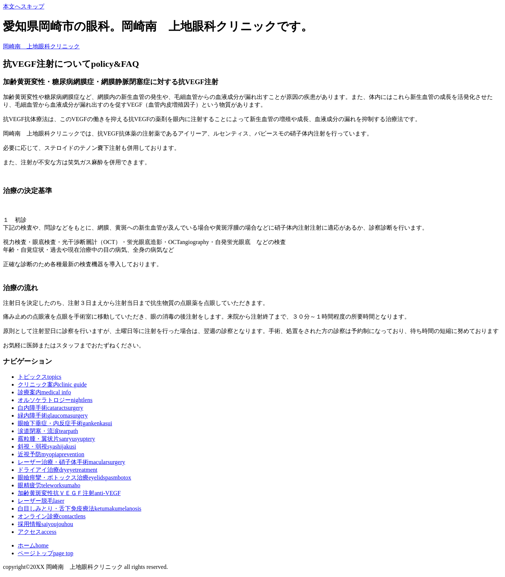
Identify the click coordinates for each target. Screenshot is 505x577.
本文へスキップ (23, 6)
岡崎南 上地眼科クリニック (41, 46)
